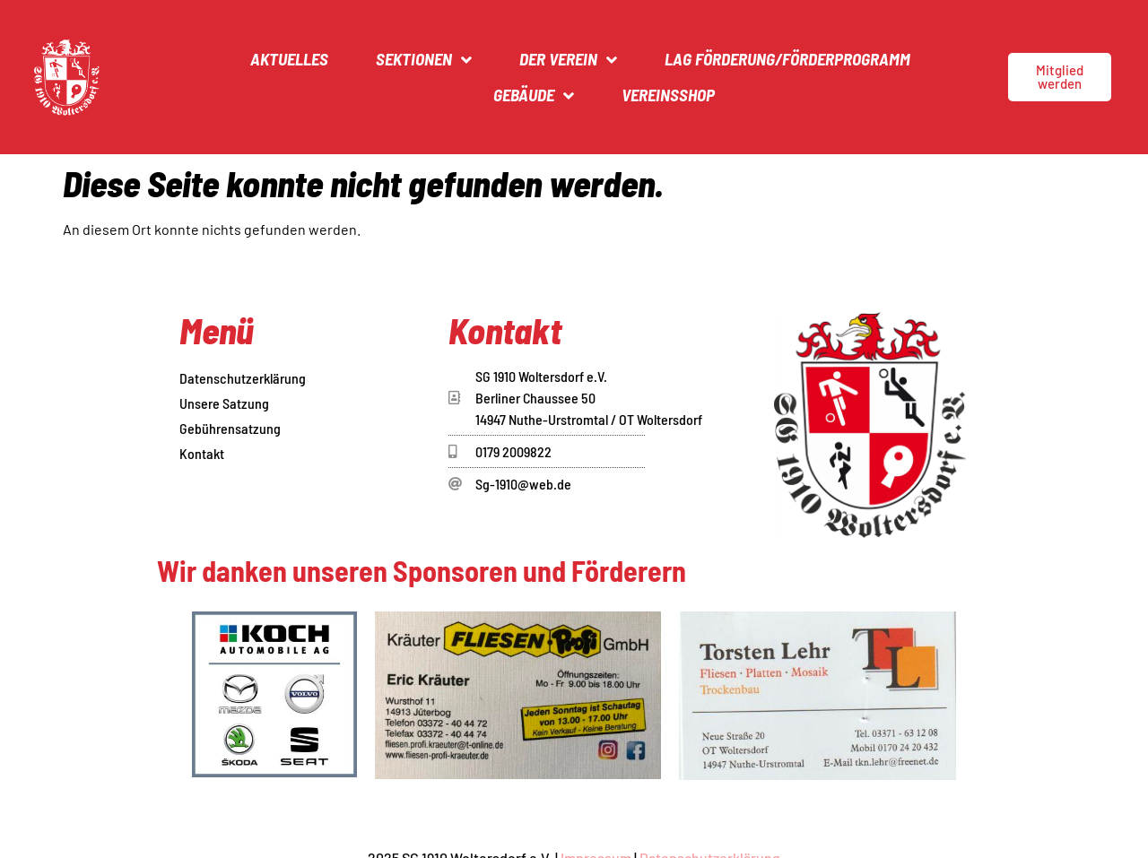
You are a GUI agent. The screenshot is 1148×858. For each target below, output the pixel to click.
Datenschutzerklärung (242, 377)
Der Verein (568, 59)
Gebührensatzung (230, 428)
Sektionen (424, 59)
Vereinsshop (668, 94)
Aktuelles (289, 58)
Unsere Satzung (224, 403)
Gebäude (533, 95)
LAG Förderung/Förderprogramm (787, 58)
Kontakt (201, 453)
